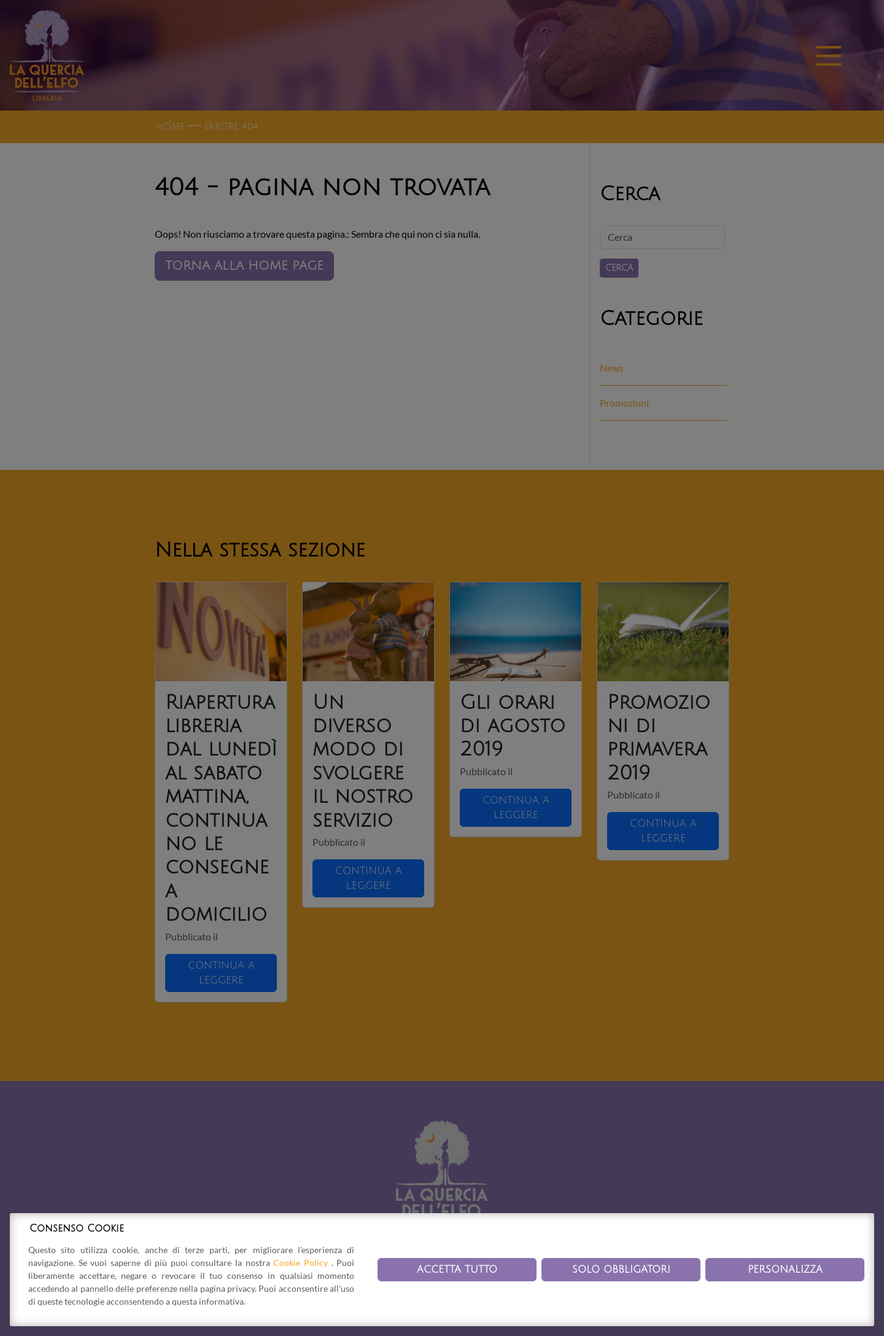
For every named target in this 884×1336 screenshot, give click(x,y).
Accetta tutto (457, 1269)
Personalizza (785, 1269)
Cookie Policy (302, 1262)
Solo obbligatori (621, 1269)
